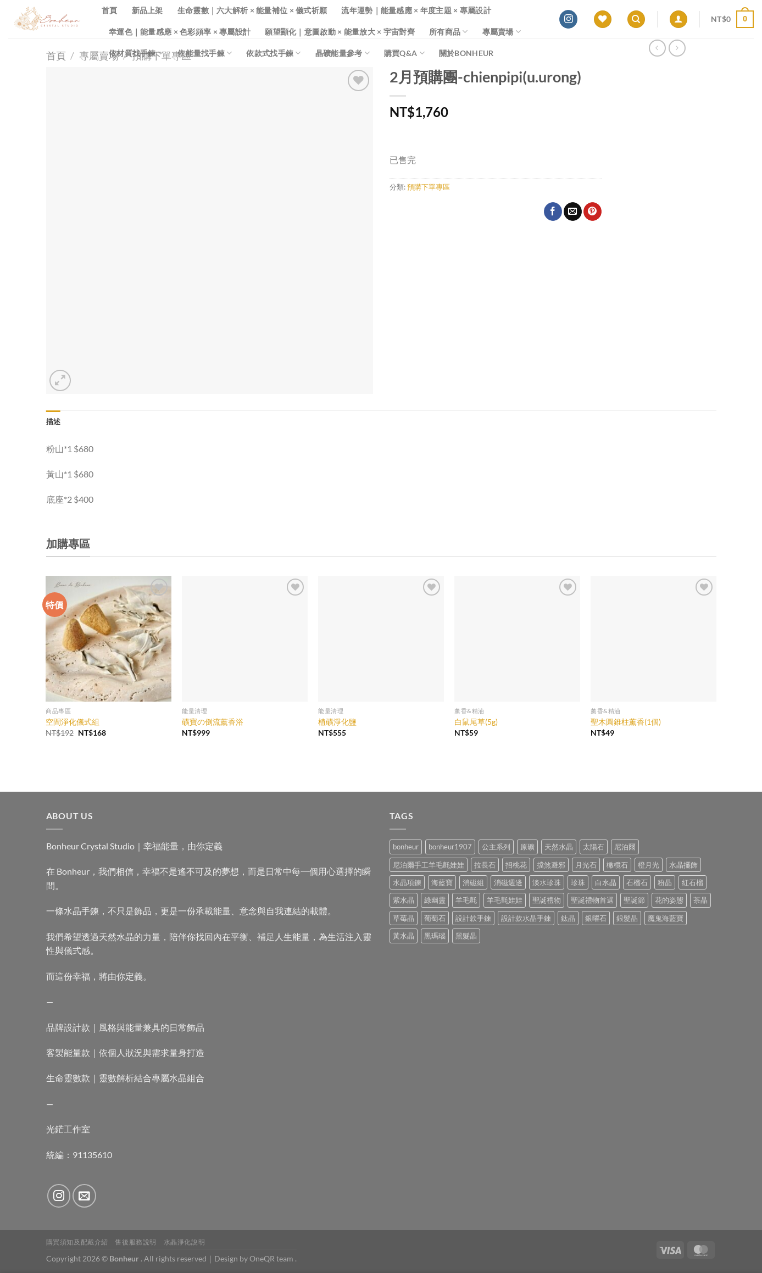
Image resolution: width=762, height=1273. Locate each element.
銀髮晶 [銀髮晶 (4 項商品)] (627, 918)
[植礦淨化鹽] (380, 638)
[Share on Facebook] (553, 211)
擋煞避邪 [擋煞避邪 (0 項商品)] (551, 864)
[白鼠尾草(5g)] (517, 638)
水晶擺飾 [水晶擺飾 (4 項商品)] (683, 864)
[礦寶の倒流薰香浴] (244, 638)
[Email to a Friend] (573, 211)
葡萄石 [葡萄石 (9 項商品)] (435, 918)
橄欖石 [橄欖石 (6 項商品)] (617, 864)
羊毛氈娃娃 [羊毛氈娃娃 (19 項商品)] (504, 900)
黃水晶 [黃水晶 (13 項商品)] (403, 935)
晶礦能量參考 (342, 53)
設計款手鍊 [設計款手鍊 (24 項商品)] (473, 918)
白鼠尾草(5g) (476, 721)
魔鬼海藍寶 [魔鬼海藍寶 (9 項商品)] (665, 918)
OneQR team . (273, 1258)
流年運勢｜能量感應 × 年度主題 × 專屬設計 (416, 10)
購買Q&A (404, 53)
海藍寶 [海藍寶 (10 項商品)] (442, 882)
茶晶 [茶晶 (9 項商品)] (700, 900)
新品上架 (147, 10)
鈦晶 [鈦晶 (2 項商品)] (568, 918)
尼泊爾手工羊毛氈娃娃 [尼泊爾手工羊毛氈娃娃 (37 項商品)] (428, 864)
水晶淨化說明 (184, 1242)
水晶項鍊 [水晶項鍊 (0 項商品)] (407, 882)
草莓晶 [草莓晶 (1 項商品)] (403, 918)
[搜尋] (636, 19)
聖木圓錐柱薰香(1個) (626, 721)
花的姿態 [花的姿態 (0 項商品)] (669, 900)
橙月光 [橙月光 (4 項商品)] (648, 864)
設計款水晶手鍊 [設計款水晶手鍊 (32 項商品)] (526, 918)
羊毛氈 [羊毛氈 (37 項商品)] (466, 900)
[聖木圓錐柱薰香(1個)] (653, 638)
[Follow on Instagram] (568, 19)
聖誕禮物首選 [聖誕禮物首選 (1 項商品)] (592, 900)
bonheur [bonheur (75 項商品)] (406, 846)
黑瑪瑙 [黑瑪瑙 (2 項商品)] (435, 935)
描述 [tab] (53, 421)
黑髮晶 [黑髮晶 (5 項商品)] (466, 935)
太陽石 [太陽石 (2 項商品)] (593, 846)
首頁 (110, 10)
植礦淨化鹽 (337, 721)
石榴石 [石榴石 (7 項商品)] (637, 882)
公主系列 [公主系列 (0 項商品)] (496, 846)
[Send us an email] (84, 1196)
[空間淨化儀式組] (108, 638)
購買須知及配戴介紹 (77, 1242)
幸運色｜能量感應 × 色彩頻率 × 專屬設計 (180, 31)
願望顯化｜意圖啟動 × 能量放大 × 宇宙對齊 (340, 31)
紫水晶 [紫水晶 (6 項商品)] (403, 900)
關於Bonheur (466, 53)
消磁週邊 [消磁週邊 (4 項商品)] (508, 882)
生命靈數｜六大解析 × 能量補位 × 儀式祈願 (252, 10)
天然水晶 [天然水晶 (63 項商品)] (558, 846)
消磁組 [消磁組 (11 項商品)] (473, 882)
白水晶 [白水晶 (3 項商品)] (605, 882)
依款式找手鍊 (273, 53)
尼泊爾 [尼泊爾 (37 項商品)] (625, 846)
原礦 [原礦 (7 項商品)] (527, 846)
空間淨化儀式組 (72, 721)
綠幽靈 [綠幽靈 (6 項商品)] (435, 900)
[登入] (678, 19)
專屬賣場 (501, 31)
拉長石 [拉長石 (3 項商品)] (485, 864)
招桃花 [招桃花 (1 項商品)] (516, 864)
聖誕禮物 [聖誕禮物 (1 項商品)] (546, 900)
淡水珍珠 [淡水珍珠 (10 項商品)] (546, 882)
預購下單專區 (428, 186)
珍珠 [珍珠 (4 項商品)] (578, 882)
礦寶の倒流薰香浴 (212, 721)
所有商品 (448, 31)
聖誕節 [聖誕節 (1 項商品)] (634, 900)
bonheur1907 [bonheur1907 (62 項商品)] (450, 846)
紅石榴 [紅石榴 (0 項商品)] (692, 882)
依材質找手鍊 (136, 53)
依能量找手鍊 (204, 53)
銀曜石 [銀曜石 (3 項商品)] (596, 918)
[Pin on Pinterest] (592, 211)
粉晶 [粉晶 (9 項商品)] (665, 882)
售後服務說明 (136, 1242)
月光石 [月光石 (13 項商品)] (586, 864)
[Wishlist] (602, 19)
